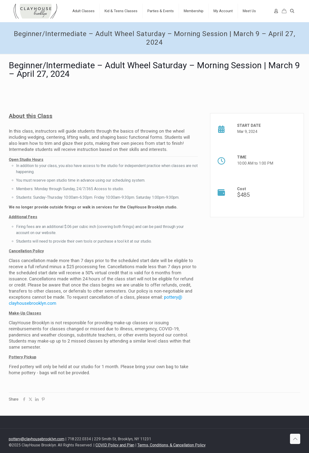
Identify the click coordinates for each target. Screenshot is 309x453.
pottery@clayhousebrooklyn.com (36, 439)
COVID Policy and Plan (115, 445)
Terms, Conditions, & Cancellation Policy (171, 445)
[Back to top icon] (295, 439)
